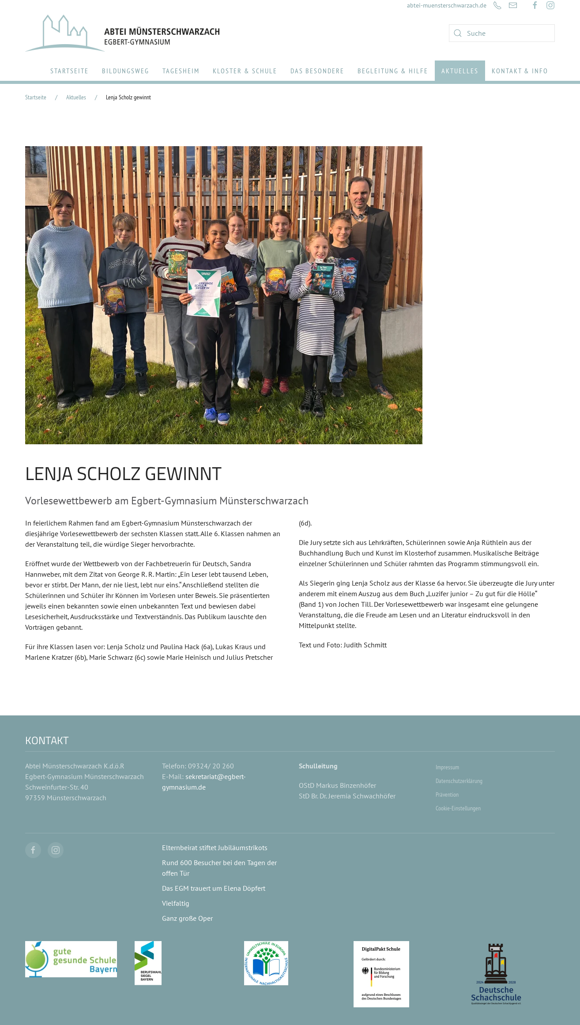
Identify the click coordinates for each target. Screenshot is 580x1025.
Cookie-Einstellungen (458, 808)
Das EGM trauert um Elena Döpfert (213, 888)
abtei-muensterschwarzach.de (446, 5)
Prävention (447, 794)
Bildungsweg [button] (125, 70)
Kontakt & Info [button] (520, 70)
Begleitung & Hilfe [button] (393, 70)
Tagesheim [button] (181, 70)
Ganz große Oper (187, 918)
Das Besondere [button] (317, 70)
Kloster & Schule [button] (245, 70)
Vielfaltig (175, 903)
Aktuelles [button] (459, 70)
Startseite (69, 70)
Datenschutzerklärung (459, 781)
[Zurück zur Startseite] (122, 33)
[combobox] (502, 33)
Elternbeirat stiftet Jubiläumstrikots (214, 847)
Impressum (447, 767)
